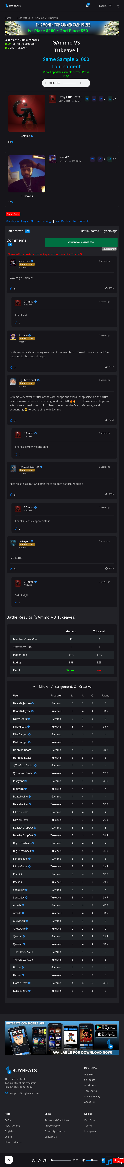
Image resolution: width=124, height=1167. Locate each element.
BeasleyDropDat (29, 467)
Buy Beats (90, 1074)
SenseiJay (19, 890)
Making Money (92, 1096)
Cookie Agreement (55, 1131)
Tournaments (80, 221)
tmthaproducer (26, 43)
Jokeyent (22, 47)
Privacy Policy (52, 1125)
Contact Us (51, 1136)
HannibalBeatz (22, 750)
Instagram (90, 1131)
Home (8, 17)
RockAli (17, 874)
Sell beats (89, 1079)
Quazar (17, 936)
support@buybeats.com (22, 1093)
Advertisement (109, 248)
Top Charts (90, 1090)
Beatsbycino (20, 796)
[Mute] (83, 1160)
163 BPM (75, 161)
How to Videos (13, 1142)
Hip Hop (63, 161)
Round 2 (64, 157)
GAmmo (27, 136)
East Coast (64, 100)
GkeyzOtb (19, 921)
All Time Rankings (41, 221)
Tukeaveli (27, 196)
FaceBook (89, 1120)
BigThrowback (27, 380)
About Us (89, 1101)
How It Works (12, 1125)
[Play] (39, 1160)
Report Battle (13, 214)
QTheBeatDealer (23, 765)
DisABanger (20, 734)
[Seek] (61, 1160)
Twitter (88, 1125)
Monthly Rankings (17, 221)
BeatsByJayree (22, 703)
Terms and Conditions (57, 1120)
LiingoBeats (20, 858)
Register (10, 1131)
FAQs (8, 1120)
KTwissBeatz (21, 812)
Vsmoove (24, 261)
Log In (8, 1136)
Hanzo (17, 967)
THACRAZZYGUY (23, 952)
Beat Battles (23, 17)
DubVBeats (20, 719)
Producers (90, 1085)
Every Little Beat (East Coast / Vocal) (80, 97)
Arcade (23, 335)
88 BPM (77, 100)
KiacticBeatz (20, 983)
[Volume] (92, 1160)
